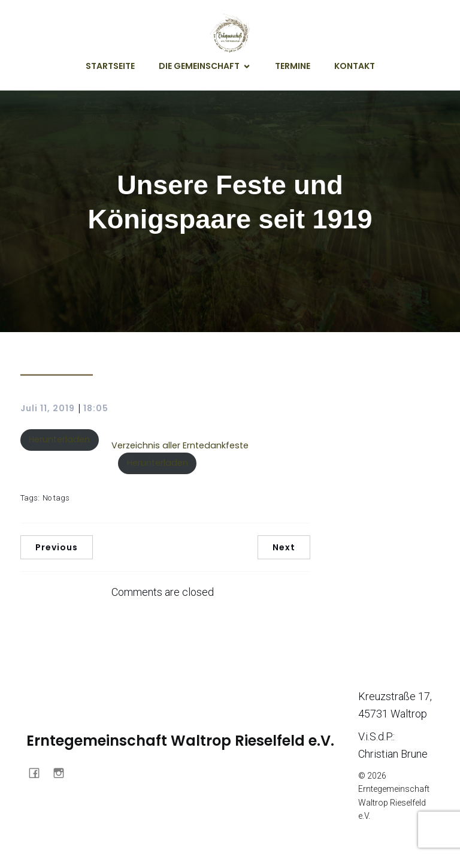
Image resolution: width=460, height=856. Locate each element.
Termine (292, 66)
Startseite (110, 66)
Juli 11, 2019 (47, 408)
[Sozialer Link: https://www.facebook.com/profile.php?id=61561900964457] (38, 772)
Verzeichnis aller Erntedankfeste (180, 445)
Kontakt (354, 66)
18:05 (95, 408)
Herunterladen (59, 439)
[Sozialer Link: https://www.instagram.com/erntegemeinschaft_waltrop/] (63, 772)
